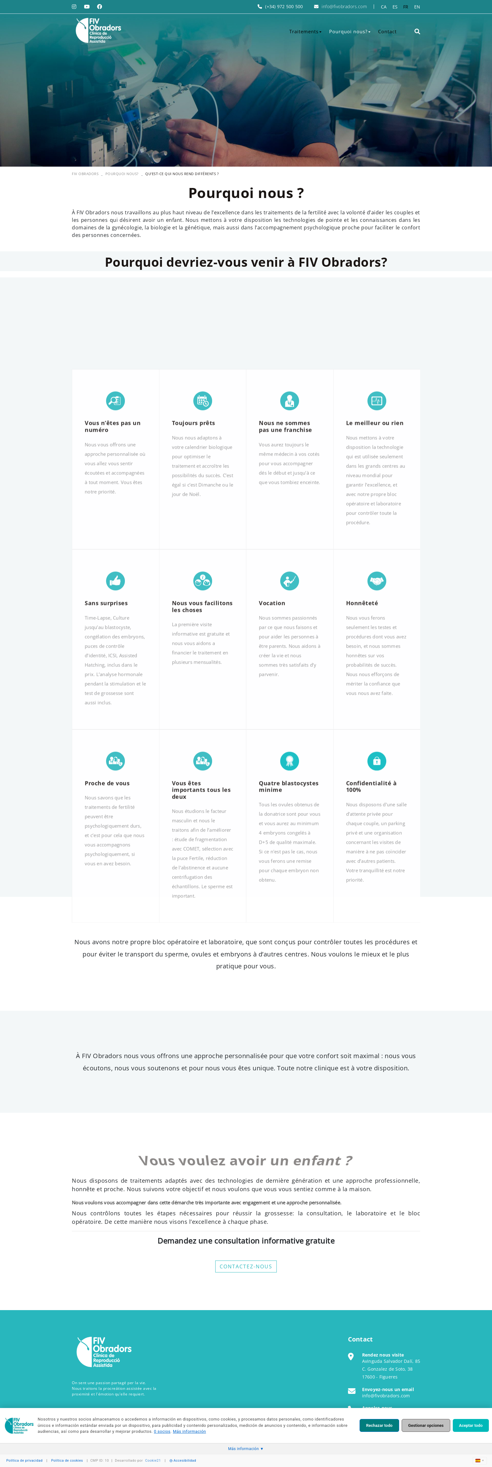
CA (384, 7)
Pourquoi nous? (122, 173)
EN (417, 7)
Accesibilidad (182, 1461)
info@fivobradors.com (344, 6)
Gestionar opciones (426, 1425)
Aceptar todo (471, 1425)
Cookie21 (153, 1461)
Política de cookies (67, 1461)
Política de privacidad (24, 1461)
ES (395, 7)
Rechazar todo (379, 1425)
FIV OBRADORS (85, 173)
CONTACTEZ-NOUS (246, 1266)
